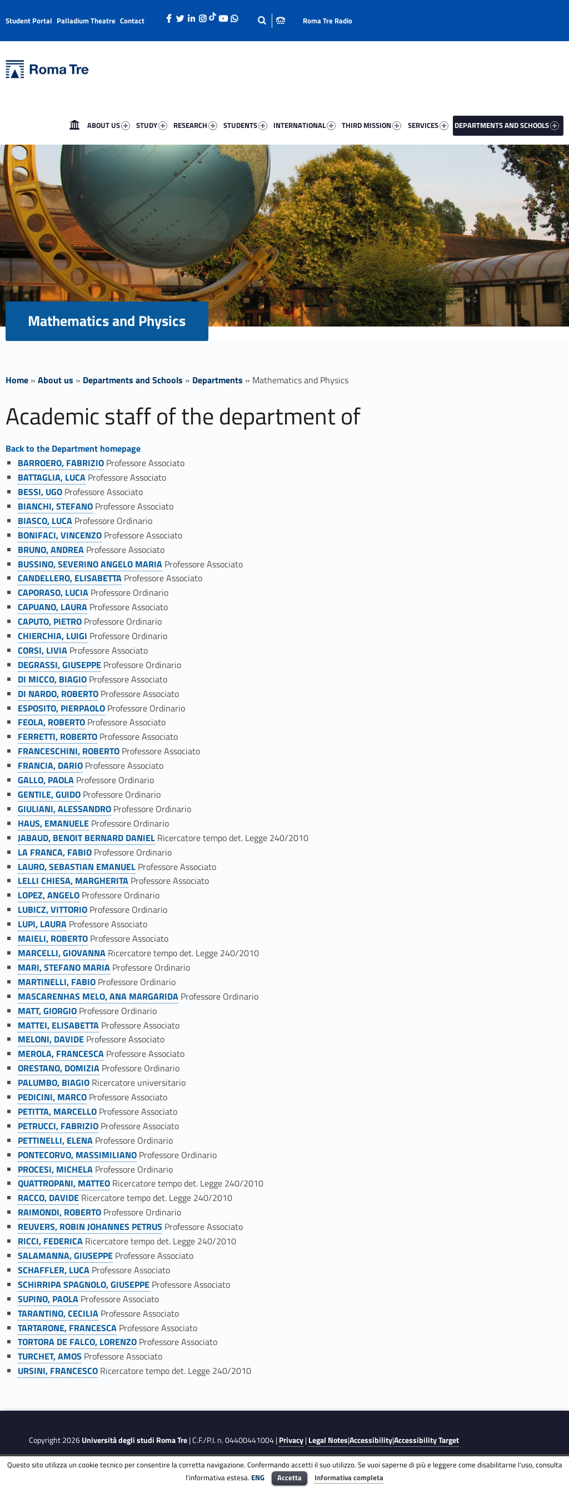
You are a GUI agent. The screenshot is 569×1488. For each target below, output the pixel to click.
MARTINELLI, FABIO (57, 981)
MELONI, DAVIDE (51, 1039)
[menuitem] (74, 125)
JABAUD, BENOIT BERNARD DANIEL (86, 837)
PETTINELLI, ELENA (55, 1140)
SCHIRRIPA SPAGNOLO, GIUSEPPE (83, 1284)
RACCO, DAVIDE (48, 1197)
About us (55, 380)
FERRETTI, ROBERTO (57, 736)
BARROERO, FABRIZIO (61, 462)
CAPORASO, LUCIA (53, 592)
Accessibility (371, 1440)
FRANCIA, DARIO (50, 765)
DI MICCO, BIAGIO (52, 679)
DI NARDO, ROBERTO (58, 693)
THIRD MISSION (371, 125)
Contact (132, 20)
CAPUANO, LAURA (52, 607)
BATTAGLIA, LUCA (52, 477)
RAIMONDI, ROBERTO (59, 1212)
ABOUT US (108, 125)
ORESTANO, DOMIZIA (58, 1068)
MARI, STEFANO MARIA (64, 967)
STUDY (151, 125)
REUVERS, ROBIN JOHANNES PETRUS (90, 1226)
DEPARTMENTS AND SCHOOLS (507, 125)
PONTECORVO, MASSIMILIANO (77, 1154)
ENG (257, 1477)
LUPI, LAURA (42, 924)
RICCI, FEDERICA (50, 1241)
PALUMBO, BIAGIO (53, 1082)
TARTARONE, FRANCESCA (67, 1327)
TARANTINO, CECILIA (58, 1313)
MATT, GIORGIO (47, 1010)
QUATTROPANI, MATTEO (64, 1183)
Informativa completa (349, 1477)
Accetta (289, 1477)
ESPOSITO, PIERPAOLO (61, 708)
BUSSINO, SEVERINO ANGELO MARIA (90, 564)
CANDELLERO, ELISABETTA (70, 578)
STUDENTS (245, 125)
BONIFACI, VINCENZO (60, 535)
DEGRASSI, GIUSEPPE (59, 664)
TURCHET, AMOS (50, 1356)
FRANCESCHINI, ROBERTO (68, 751)
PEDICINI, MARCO (52, 1097)
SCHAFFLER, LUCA (53, 1270)
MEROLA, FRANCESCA (61, 1053)
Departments (217, 380)
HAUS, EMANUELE (53, 823)
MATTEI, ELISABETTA (58, 1025)
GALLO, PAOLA (46, 780)
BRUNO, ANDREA (51, 549)
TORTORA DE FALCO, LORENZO (77, 1341)
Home (74, 125)
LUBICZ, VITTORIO (52, 909)
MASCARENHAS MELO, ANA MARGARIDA (98, 996)
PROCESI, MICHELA (55, 1169)
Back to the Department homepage (73, 448)
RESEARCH (195, 125)
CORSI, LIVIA (42, 650)
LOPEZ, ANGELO (48, 895)
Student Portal (29, 20)
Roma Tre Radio (327, 20)
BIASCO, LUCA (45, 520)
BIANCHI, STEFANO (55, 506)
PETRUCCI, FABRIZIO (58, 1126)
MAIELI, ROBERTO (53, 938)
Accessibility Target (426, 1440)
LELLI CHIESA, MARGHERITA (73, 880)
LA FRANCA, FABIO (55, 852)
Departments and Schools (133, 380)
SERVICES (428, 125)
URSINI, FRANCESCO (58, 1370)
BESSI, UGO (40, 491)
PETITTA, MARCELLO (57, 1111)
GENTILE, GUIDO (49, 794)
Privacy (291, 1440)
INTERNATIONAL (304, 125)
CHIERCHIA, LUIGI (52, 635)
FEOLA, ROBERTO (51, 722)
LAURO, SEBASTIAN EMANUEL (77, 866)
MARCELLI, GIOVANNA (62, 953)
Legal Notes (328, 1440)
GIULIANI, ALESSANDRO (64, 808)
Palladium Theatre (86, 20)
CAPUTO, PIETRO (50, 621)
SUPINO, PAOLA (48, 1299)
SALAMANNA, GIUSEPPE (65, 1255)
